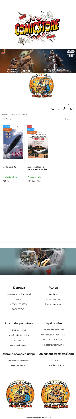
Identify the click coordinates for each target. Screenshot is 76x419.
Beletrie (5, 115)
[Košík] (72, 108)
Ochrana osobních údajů (18, 354)
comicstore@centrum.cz (53, 344)
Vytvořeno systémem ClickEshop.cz (38, 417)
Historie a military (18, 115)
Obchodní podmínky (19, 323)
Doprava (19, 288)
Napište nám (53, 323)
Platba (53, 288)
